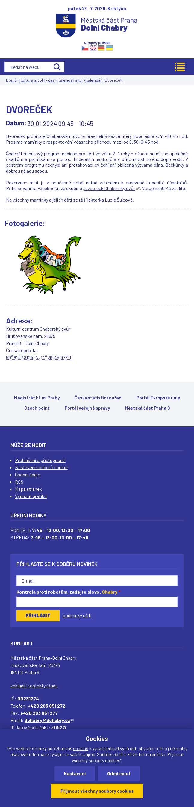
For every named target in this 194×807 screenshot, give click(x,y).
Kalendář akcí (70, 80)
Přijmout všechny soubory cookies (97, 791)
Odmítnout (119, 773)
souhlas (80, 748)
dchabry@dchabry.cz (49, 720)
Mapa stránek (28, 489)
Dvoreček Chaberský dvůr (111, 188)
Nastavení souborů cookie (41, 467)
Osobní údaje (27, 474)
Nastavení (75, 773)
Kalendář (93, 80)
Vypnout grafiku (31, 496)
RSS (19, 481)
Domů (11, 80)
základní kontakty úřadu (34, 685)
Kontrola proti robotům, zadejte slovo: (68, 592)
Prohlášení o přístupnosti (40, 460)
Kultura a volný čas (37, 80)
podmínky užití (77, 615)
